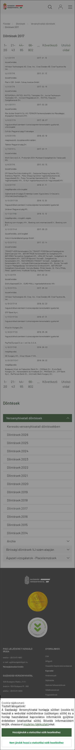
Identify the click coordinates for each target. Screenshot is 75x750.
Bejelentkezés (61, 6)
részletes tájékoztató (36, 724)
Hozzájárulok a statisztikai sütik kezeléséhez (36, 732)
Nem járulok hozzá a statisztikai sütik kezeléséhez (36, 742)
